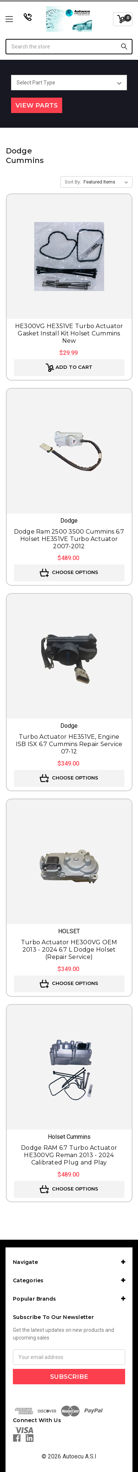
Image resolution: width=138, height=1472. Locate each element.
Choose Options (69, 573)
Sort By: (73, 182)
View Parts (36, 105)
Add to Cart (69, 368)
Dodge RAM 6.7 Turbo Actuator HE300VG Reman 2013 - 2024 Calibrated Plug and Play (69, 1155)
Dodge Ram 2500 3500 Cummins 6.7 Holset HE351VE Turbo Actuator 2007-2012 (69, 539)
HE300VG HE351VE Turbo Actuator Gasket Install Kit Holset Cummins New (69, 333)
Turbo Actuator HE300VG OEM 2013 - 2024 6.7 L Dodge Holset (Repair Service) (69, 949)
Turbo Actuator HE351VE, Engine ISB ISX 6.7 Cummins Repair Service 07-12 (69, 744)
